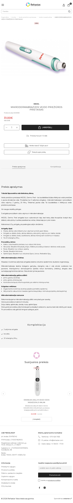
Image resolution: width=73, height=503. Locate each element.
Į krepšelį (47, 127)
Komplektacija (55, 167)
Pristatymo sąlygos (8, 467)
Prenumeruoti (55, 475)
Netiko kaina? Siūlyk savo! (38, 146)
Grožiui (13, 17)
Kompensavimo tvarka (9, 480)
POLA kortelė (6, 486)
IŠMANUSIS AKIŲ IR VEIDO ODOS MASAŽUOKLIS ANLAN (36, 401)
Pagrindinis (5, 17)
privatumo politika (54, 480)
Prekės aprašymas (18, 167)
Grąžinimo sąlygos (7, 476)
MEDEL (36, 104)
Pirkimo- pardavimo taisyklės (11, 473)
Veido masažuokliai (45, 17)
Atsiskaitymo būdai (8, 483)
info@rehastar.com (56, 440)
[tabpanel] (36, 60)
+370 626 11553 (54, 437)
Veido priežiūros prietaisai (27, 17)
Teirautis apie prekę (39, 152)
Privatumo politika (8, 470)
